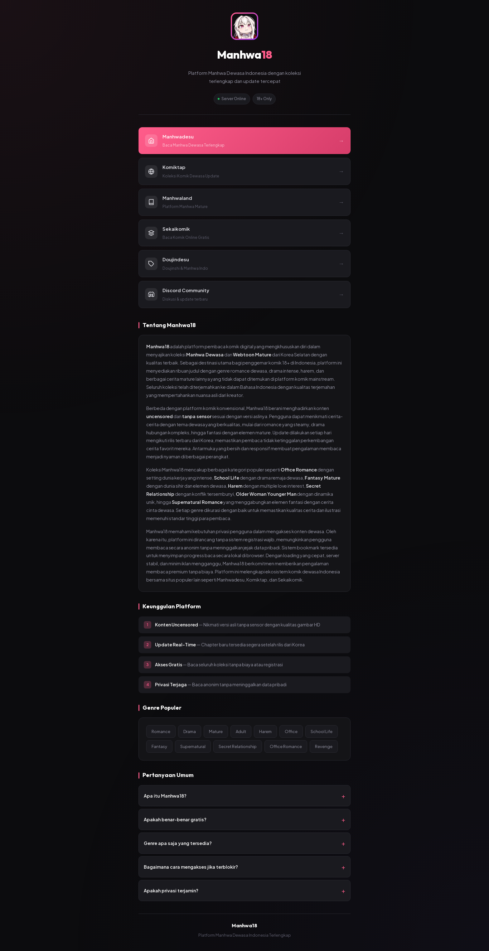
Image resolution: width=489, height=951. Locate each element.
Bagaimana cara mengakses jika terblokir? (191, 867)
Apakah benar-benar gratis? (175, 819)
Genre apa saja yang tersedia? (178, 843)
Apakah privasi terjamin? (171, 890)
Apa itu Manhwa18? (165, 796)
